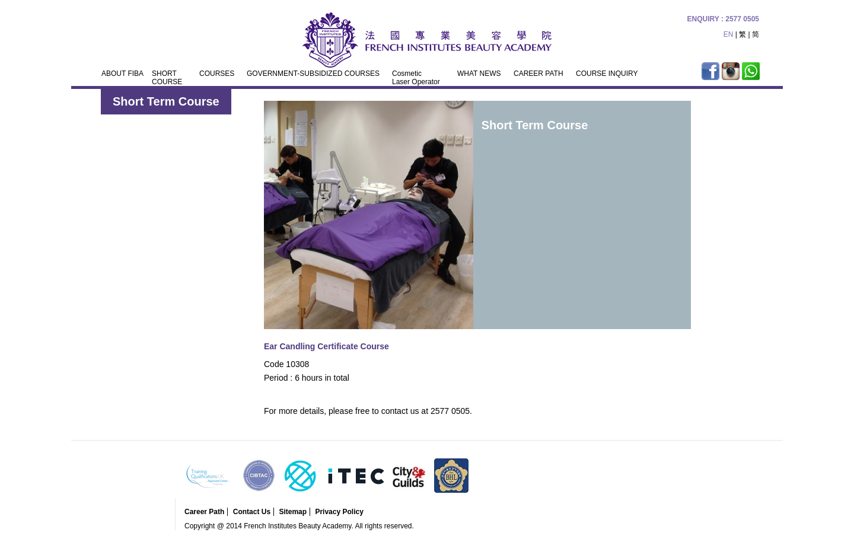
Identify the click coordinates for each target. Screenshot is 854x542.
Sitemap (293, 512)
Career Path (204, 512)
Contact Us (251, 512)
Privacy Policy (339, 512)
